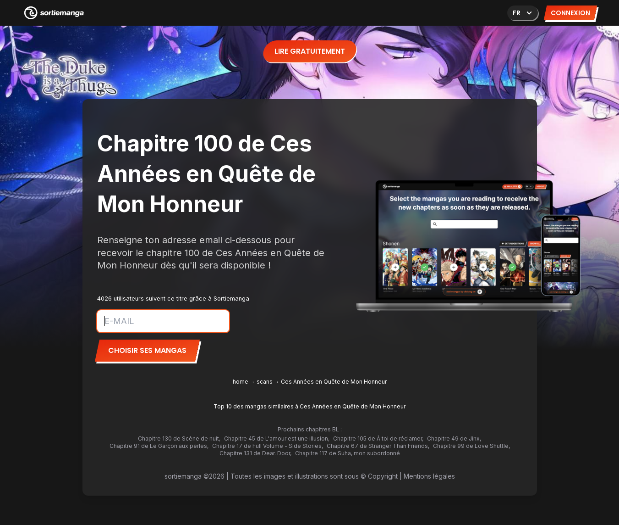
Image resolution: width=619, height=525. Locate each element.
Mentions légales (429, 476)
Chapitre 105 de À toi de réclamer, (378, 438)
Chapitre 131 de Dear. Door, (255, 453)
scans (265, 381)
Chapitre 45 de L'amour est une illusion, (276, 438)
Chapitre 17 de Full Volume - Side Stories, (267, 445)
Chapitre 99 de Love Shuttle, (471, 445)
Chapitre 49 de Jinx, (454, 438)
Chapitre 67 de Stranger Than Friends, (378, 445)
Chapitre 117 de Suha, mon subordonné (347, 453)
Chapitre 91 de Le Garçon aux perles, (159, 445)
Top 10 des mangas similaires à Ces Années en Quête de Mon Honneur (309, 406)
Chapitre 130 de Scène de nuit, (179, 438)
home (240, 381)
